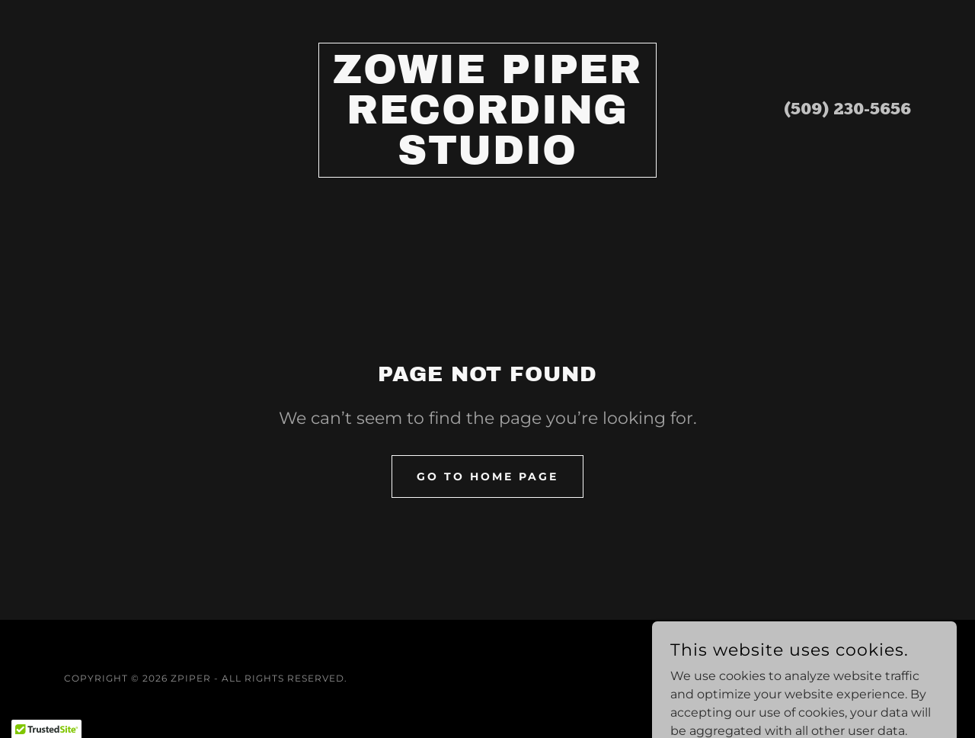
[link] (487, 159)
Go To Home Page (487, 476)
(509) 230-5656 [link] (847, 110)
